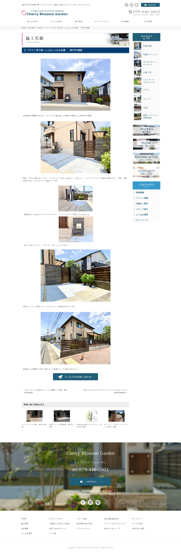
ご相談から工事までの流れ (59, 524)
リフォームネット (84, 528)
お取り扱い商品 (138, 528)
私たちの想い (33, 21)
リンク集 (52, 533)
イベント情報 (142, 198)
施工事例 (79, 21)
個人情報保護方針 (111, 519)
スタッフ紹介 (142, 209)
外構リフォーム (43, 28)
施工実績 (32, 28)
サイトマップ (142, 220)
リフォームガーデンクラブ (115, 524)
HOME (23, 28)
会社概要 (125, 21)
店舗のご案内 (142, 204)
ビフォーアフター (102, 21)
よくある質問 (142, 215)
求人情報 (148, 21)
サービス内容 (56, 21)
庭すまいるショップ (112, 528)
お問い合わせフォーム (58, 528)
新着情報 (140, 192)
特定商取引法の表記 (85, 524)
